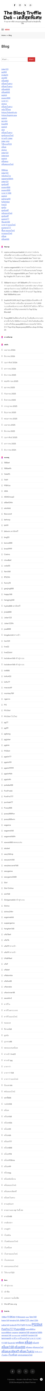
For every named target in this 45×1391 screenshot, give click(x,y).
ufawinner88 (9, 992)
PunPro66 (8, 791)
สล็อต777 (8, 1141)
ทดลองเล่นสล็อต (11, 1048)
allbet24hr (8, 502)
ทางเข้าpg (8, 1060)
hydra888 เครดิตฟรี (12, 606)
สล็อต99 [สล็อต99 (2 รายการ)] (36, 1343)
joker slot (5, 141)
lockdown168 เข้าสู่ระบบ (14, 658)
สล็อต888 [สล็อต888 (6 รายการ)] (19, 1347)
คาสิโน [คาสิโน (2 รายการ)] (14, 1338)
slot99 (4, 78)
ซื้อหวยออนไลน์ (8, 230)
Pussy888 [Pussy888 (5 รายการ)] (19, 1329)
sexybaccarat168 (11, 865)
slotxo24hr (8, 911)
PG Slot (7, 710)
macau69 (8, 687)
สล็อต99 (7, 1166)
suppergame (9, 923)
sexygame (8, 871)
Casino (7, 554)
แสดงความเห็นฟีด (11, 1298)
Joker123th (9, 623)
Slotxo (6, 906)
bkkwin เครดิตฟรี (11, 531)
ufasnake (8, 986)
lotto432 (7, 676)
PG (5, 704)
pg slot (4, 121)
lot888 (7, 670)
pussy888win (9, 819)
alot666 (7, 508)
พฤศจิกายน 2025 (11, 381)
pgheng (7, 734)
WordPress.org (10, 1304)
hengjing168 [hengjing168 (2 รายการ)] (14, 1320)
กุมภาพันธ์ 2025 (10, 437)
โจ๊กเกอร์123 (6, 144)
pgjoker (7, 739)
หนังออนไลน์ (6, 213)
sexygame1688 (10, 877)
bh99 (6, 525)
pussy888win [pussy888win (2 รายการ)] (6, 1333)
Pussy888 (8, 808)
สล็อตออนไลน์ (7, 164)
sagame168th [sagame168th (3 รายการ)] (36, 1332)
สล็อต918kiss (9, 1160)
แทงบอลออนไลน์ (11, 1266)
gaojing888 (9, 588)
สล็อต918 (8, 1154)
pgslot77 (5, 219)
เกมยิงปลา (8, 1222)
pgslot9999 (9, 768)
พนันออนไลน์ (9, 1091)
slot (3, 129)
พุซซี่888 (7, 1098)
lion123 (7, 641)
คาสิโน (7, 1004)
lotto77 (7, 682)
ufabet (7, 969)
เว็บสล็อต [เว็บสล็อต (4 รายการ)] (12, 1355)
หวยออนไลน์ (6, 233)
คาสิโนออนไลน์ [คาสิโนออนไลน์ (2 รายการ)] (23, 1338)
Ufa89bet (8, 958)
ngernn (7, 699)
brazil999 (8, 548)
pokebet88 (8, 785)
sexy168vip (8, 854)
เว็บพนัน (7, 1235)
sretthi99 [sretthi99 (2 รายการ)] (24, 1335)
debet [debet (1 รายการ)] (27, 1317)
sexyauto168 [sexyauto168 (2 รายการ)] (6, 1335)
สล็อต (3, 147)
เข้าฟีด (7, 1292)
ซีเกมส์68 (8, 1029)
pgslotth (7, 779)
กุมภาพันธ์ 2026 (10, 362)
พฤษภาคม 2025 (10, 418)
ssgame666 (9, 917)
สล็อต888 (5, 89)
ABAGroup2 (9, 497)
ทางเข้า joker (6, 138)
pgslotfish (8, 773)
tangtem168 (9, 928)
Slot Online (8, 888)
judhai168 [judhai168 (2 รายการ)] (5, 1325)
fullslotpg (5, 201)
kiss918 (4, 124)
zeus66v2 (8, 998)
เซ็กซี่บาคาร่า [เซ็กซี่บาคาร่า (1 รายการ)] (38, 1352)
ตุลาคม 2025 (9, 387)
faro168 (7, 571)
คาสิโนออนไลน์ (10, 1016)
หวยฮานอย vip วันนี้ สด (13, 1210)
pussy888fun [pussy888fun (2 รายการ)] (30, 1329)
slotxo (4, 104)
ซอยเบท (7, 1023)
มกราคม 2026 (10, 368)
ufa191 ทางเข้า (10, 946)
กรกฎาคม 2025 (10, 406)
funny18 (7, 583)
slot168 (7, 894)
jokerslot (5, 155)
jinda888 (8, 612)
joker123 (4, 69)
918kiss (4, 170)
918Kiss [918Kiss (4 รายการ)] (11, 1316)
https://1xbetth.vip (9, 112)
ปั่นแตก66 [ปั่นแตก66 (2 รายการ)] (11, 1343)
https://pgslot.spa (9, 115)
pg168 (4, 72)
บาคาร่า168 (6, 193)
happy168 (8, 594)
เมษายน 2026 (9, 350)
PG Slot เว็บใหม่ (10, 716)
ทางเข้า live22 (10, 1054)
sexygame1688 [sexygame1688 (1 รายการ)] (16, 1335)
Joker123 (8, 617)
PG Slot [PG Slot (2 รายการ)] (28, 1325)
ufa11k (6, 940)
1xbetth (7, 474)
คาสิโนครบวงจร (11, 1010)
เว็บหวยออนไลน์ (11, 1254)
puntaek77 (8, 802)
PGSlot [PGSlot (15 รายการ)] (37, 1324)
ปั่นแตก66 (5, 222)
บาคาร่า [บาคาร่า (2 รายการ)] (33, 1338)
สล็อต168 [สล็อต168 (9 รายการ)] (7, 1347)
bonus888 (8, 543)
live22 (4, 204)
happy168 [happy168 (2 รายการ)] (5, 1320)
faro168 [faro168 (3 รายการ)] (33, 1317)
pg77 (6, 722)
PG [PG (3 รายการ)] (18, 1325)
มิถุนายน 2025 (10, 412)
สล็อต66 (5, 80)
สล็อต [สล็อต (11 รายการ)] (28, 1342)
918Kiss (7, 485)
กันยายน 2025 (10, 393)
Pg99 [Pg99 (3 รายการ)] (22, 1325)
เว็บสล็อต (8, 1247)
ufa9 (6, 964)
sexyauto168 (9, 859)
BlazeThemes (30, 1382)
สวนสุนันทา (9, 1204)
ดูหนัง (3, 207)
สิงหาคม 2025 (10, 400)
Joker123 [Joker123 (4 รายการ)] (24, 1320)
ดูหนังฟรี (5, 184)
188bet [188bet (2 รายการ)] (4, 1317)
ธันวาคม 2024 (10, 450)
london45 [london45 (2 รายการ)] (13, 1325)
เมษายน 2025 (9, 425)
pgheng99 (5, 199)
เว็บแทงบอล (9, 1260)
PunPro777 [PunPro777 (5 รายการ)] (7, 1329)
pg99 (6, 728)
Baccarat (8, 514)
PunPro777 (8, 796)
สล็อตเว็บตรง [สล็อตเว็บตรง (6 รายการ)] (26, 1351)
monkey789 (9, 693)
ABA (6, 491)
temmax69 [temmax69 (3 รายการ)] (6, 1338)
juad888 (7, 629)
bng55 (6, 537)
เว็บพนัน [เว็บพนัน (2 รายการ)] (4, 1355)
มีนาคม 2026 (9, 356)
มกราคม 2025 (10, 443)
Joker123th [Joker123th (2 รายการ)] (33, 1320)
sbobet (7, 848)
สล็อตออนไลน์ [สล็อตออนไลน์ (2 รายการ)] (38, 1347)
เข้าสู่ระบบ (8, 1285)
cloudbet (7, 560)
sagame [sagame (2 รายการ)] (15, 1333)
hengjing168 (9, 600)
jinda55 (4, 75)
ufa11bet (7, 934)
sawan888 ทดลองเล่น (13, 842)
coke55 (7, 565)
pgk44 (6, 745)
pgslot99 (8, 762)
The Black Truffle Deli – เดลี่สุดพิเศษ (22, 15)
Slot (5, 882)
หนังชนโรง (6, 176)
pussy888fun (9, 813)
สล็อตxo (4, 161)
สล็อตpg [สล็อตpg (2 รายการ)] (29, 1347)
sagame (7, 825)
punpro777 (6, 227)
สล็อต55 (7, 1129)
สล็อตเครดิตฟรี (10, 1191)
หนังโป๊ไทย (6, 109)
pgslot (4, 95)
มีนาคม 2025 (9, 431)
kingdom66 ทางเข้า (12, 635)
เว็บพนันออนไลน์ (11, 1241)
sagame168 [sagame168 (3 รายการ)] (24, 1332)
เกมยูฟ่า (7, 1229)
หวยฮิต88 (8, 1216)
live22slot (8, 652)
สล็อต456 (8, 1122)
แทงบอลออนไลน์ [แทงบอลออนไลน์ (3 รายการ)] (25, 1355)
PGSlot (7, 751)
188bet (7, 462)
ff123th (7, 577)
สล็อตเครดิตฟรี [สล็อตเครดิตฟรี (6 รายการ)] (10, 1351)
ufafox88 (8, 981)
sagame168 (9, 830)
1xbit (6, 479)
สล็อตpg (7, 1172)
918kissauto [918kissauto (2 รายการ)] (20, 1317)
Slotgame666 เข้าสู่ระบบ (14, 900)
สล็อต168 (5, 239)
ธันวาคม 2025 (10, 375)
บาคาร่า (4, 101)
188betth (7, 468)
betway (7, 519)
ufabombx (8, 975)
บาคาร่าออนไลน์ (8, 225)
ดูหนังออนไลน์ (7, 135)
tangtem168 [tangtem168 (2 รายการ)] (33, 1335)
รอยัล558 (8, 1104)
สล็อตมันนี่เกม (10, 1179)
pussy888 (5, 98)
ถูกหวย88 (8, 1041)
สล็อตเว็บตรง (6, 83)
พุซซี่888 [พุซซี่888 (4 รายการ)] (19, 1342)
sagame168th (7, 178)
